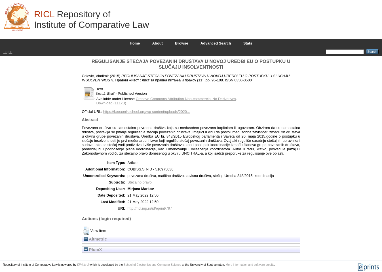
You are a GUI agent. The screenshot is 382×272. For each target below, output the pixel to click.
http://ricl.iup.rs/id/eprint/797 (149, 208)
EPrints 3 (83, 264)
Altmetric (95, 239)
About (157, 43)
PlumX (93, 249)
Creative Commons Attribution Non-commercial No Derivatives (186, 99)
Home (135, 43)
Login (7, 52)
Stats (247, 43)
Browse (181, 43)
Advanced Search (216, 43)
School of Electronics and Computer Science (152, 264)
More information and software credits (250, 264)
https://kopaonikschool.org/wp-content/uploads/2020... (146, 111)
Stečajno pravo (139, 182)
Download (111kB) (111, 103)
